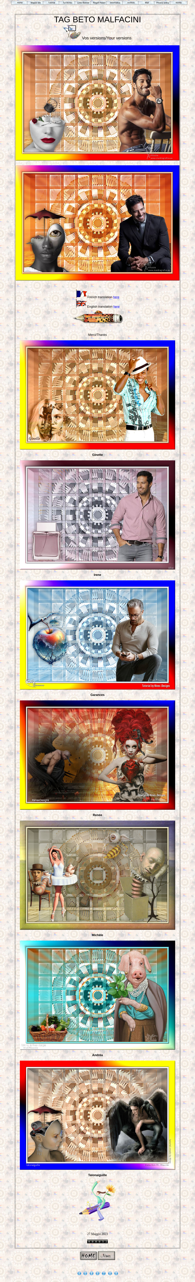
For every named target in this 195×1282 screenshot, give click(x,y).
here (116, 297)
